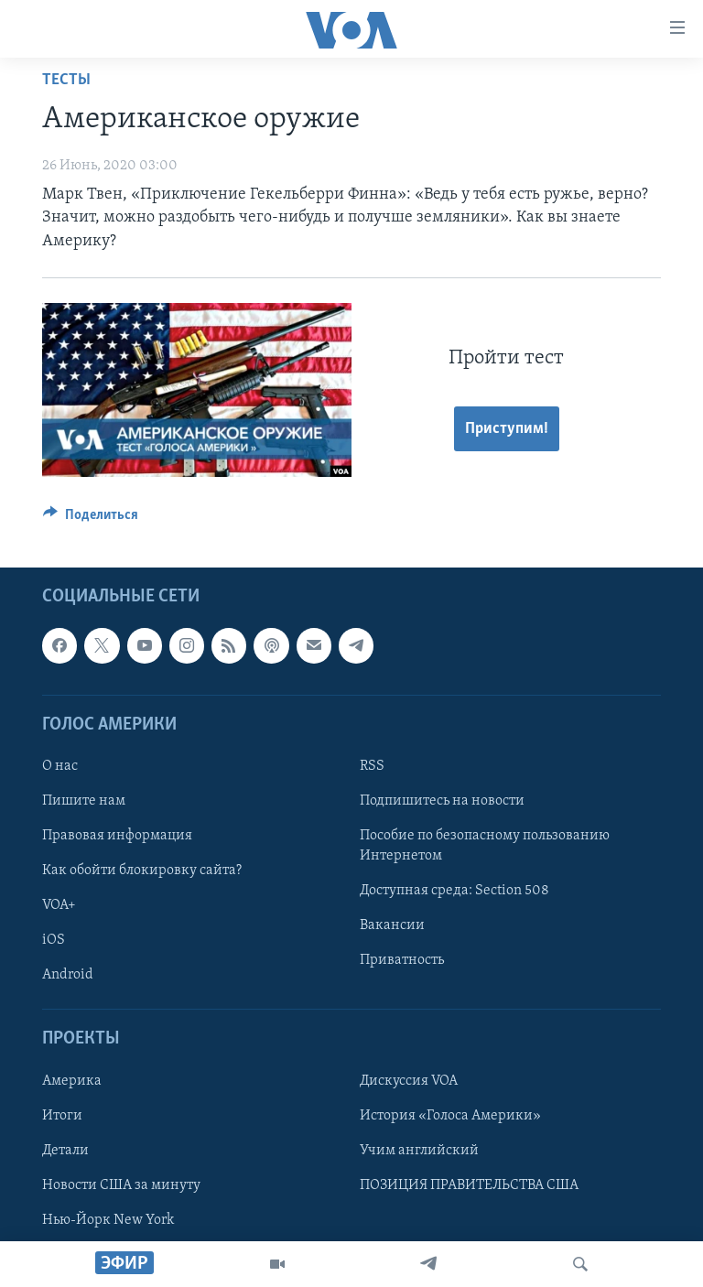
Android (67, 975)
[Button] (90, 519)
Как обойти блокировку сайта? (142, 870)
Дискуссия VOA (409, 1081)
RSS (372, 766)
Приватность (402, 960)
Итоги (62, 1116)
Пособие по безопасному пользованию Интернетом (485, 845)
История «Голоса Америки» (450, 1116)
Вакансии (392, 925)
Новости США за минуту (121, 1185)
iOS (53, 940)
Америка (72, 1081)
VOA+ (59, 905)
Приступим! (506, 429)
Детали (65, 1150)
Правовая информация (117, 835)
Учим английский (419, 1150)
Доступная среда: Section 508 (454, 890)
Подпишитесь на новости (442, 801)
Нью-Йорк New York (108, 1220)
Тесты (66, 80)
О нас (60, 766)
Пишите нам (83, 801)
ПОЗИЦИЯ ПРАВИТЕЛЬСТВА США (469, 1185)
